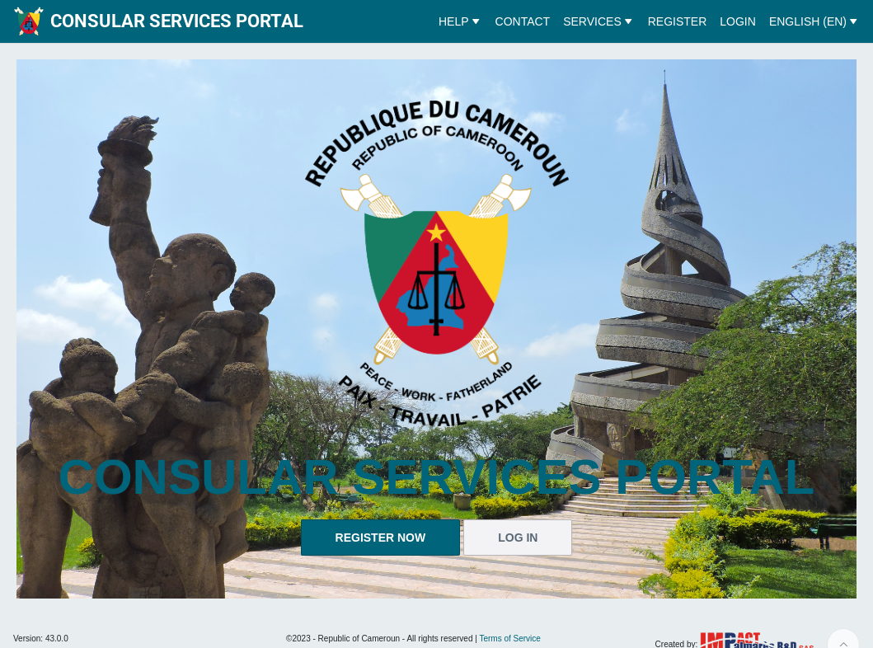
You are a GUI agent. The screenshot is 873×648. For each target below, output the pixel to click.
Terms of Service (509, 638)
